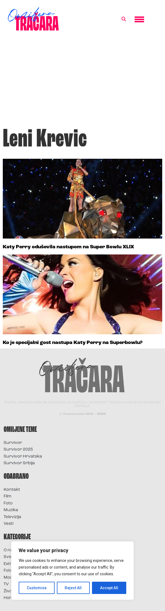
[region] (72, 570)
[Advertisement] (82, 82)
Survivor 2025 (18, 450)
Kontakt (12, 490)
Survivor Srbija (19, 463)
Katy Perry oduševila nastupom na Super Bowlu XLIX (68, 247)
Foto (8, 503)
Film (7, 496)
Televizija (12, 517)
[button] (124, 19)
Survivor (13, 443)
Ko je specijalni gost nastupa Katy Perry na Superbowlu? (72, 342)
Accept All (109, 588)
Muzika (11, 510)
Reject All (73, 588)
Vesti (8, 524)
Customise (37, 588)
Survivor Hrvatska (23, 456)
